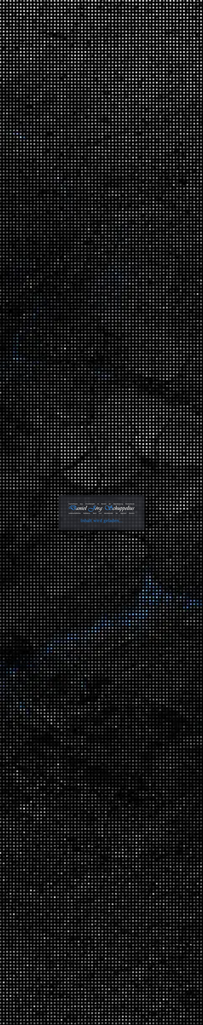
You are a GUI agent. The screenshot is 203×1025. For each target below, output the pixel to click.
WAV (94, 99)
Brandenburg (159, 583)
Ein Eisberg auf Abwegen (147, 134)
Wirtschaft (146, 814)
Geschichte (146, 741)
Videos (138, 874)
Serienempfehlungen (151, 713)
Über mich (173, 14)
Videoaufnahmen (143, 703)
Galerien (139, 868)
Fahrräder (146, 520)
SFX (143, 674)
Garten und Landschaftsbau (155, 531)
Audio (144, 514)
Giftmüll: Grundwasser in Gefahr (151, 173)
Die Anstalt (146, 599)
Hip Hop (163, 662)
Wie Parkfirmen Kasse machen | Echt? (154, 128)
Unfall (144, 696)
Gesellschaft (147, 760)
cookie (4, 13)
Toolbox (109, 14)
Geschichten (141, 537)
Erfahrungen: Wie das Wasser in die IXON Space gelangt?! (160, 268)
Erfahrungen (141, 504)
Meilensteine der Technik (159, 787)
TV (142, 680)
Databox (126, 14)
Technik (145, 782)
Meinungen (141, 547)
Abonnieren (172, 996)
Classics (163, 657)
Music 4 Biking (160, 652)
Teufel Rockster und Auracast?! (150, 93)
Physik (144, 776)
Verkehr (139, 692)
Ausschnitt (49, 38)
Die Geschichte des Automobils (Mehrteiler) (156, 167)
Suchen (136, 50)
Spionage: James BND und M (149, 81)
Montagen (146, 498)
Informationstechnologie (153, 492)
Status (138, 862)
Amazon (137, 916)
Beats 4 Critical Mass (163, 646)
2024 (137, 436)
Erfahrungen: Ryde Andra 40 (166, 239)
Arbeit (138, 488)
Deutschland (153, 578)
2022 (137, 449)
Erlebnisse (146, 541)
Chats (138, 880)
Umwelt (145, 557)
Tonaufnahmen (35, 38)
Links (138, 850)
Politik (144, 552)
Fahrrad (151, 642)
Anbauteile (152, 525)
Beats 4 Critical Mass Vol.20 (149, 146)
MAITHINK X (148, 605)
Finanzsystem (148, 735)
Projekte (157, 14)
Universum (146, 804)
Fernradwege (159, 588)
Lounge (162, 668)
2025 (137, 430)
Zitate (138, 856)
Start (23, 38)
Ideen (144, 476)
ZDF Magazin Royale (151, 611)
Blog (96, 14)
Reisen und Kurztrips (145, 563)
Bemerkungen (142, 837)
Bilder (138, 843)
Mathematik (147, 766)
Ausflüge (145, 568)
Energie (145, 729)
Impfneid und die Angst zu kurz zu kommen (156, 99)
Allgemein (140, 472)
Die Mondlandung (144, 105)
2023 (137, 443)
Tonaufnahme (86, 99)
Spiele (144, 482)
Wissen (138, 719)
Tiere (143, 792)
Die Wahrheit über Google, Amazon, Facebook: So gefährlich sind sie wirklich (152, 190)
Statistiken (140, 617)
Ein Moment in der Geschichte (162, 751)
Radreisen (146, 574)
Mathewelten (153, 770)
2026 (137, 424)
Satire (138, 595)
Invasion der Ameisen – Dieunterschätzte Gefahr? (154, 181)
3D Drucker (147, 509)
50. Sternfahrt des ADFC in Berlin (151, 140)
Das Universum (155, 809)
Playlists (145, 637)
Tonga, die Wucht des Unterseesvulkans (155, 87)
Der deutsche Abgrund (158, 745)
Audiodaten (140, 886)
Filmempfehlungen (150, 707)
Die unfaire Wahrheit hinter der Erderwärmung (149, 154)
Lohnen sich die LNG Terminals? (151, 161)
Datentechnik (148, 723)
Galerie (141, 14)
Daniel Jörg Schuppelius (49, 99)
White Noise (147, 686)
